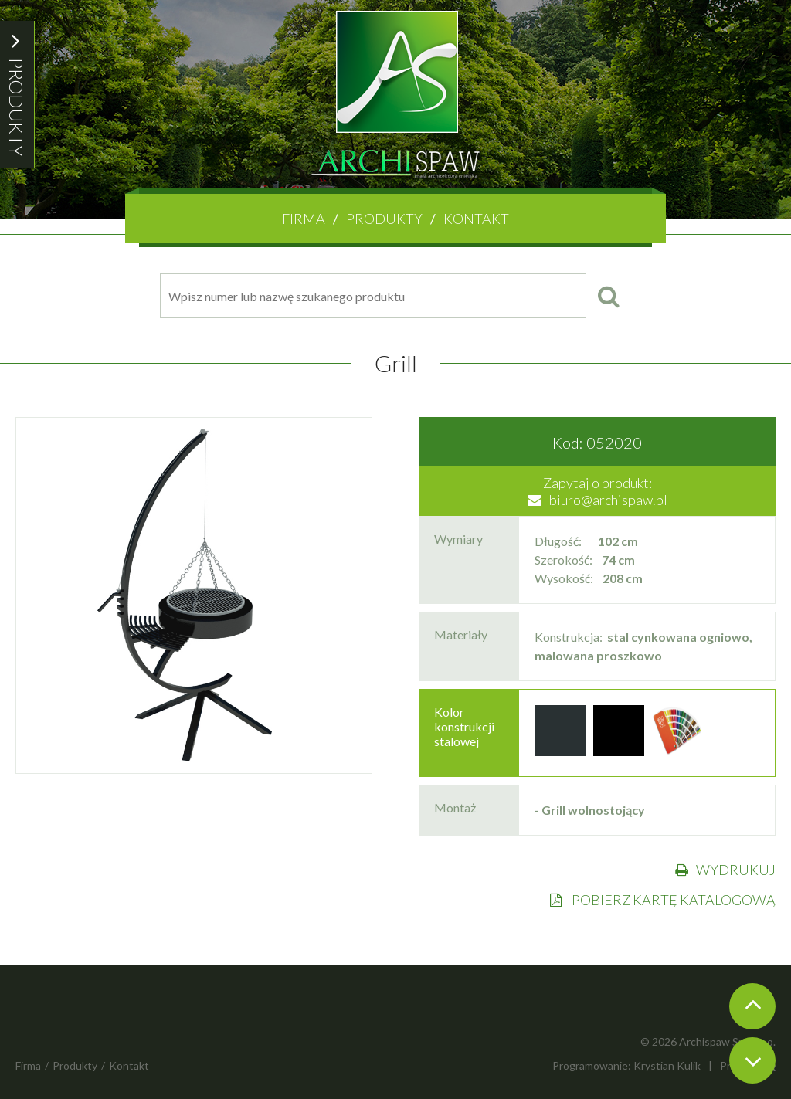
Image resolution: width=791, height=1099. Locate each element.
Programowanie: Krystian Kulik (626, 1065)
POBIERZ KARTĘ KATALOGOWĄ (663, 899)
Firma (303, 218)
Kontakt (476, 218)
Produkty (384, 218)
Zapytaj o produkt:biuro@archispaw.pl (597, 491)
